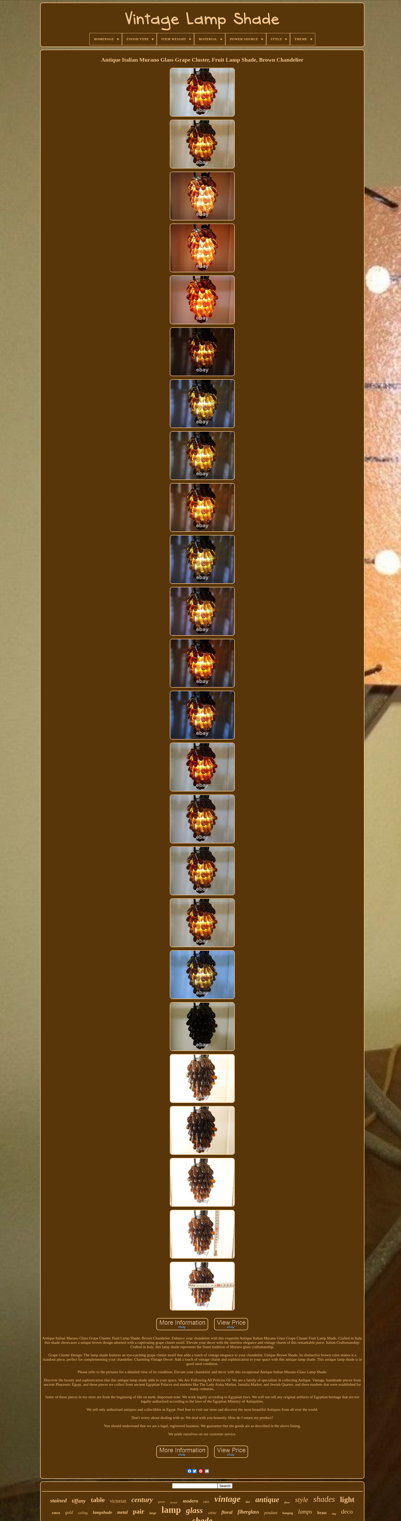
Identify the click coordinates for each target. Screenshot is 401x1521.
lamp (171, 1510)
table (98, 1500)
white (212, 1513)
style (301, 1500)
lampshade (102, 1512)
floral (226, 1512)
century (142, 1500)
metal (122, 1512)
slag (334, 1513)
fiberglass (248, 1512)
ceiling (83, 1513)
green (161, 1502)
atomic (174, 1502)
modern (190, 1501)
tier (248, 1502)
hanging (287, 1513)
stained (58, 1500)
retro (56, 1513)
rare (206, 1502)
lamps (305, 1511)
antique (267, 1499)
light (347, 1499)
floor (287, 1502)
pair (138, 1511)
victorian (118, 1501)
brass (322, 1513)
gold (69, 1512)
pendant (270, 1513)
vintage (227, 1499)
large (152, 1513)
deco (347, 1511)
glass (194, 1510)
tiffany (79, 1501)
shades (324, 1499)
